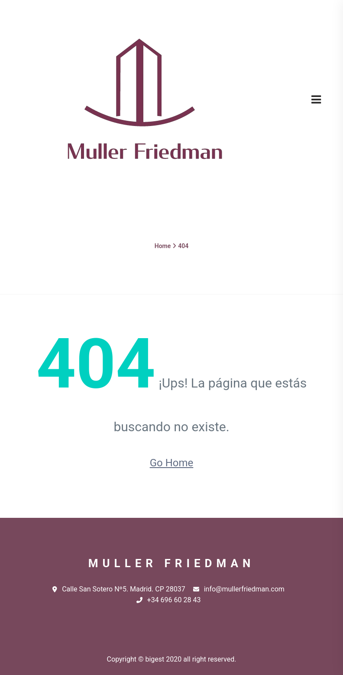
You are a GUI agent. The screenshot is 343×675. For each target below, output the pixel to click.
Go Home (172, 463)
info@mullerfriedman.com (239, 589)
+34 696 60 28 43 (168, 600)
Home (163, 245)
